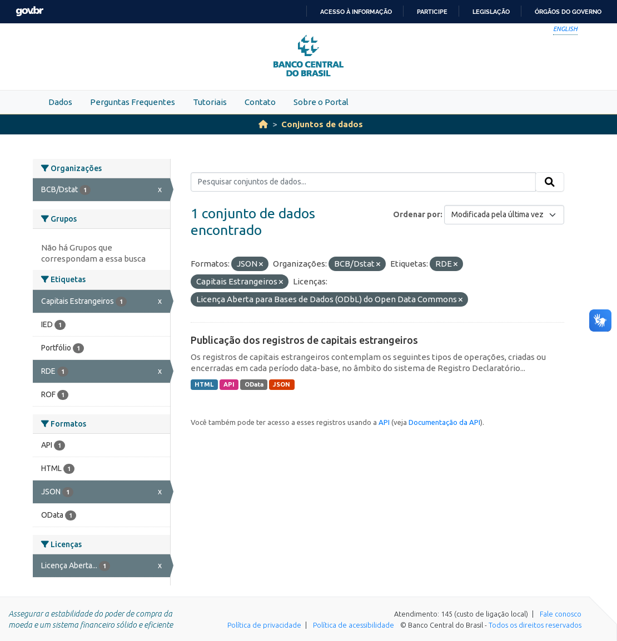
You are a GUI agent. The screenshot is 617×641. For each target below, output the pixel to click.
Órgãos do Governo (568, 12)
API (229, 384)
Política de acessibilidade (353, 625)
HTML (204, 384)
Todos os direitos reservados (535, 625)
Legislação (491, 12)
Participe (432, 12)
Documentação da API (444, 422)
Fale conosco (560, 614)
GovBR (29, 11)
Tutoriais (210, 102)
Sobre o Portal (321, 102)
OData (254, 384)
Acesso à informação (356, 12)
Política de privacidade (264, 625)
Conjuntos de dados (322, 124)
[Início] (263, 124)
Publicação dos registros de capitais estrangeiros (304, 339)
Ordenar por (416, 214)
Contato (260, 102)
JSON (281, 384)
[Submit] (549, 182)
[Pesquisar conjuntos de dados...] (363, 182)
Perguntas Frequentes (132, 102)
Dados (60, 102)
